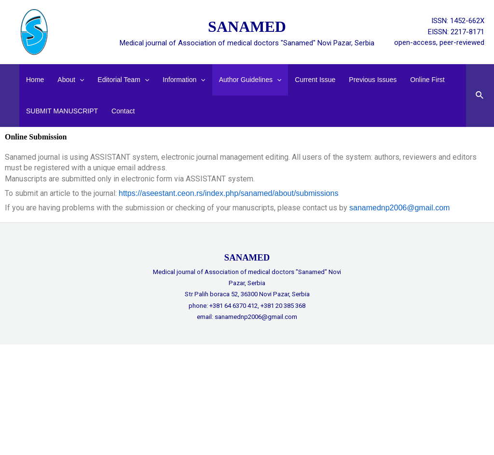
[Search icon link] (480, 95)
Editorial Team (123, 80)
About (70, 80)
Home (35, 79)
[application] (79, 80)
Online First (427, 79)
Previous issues (373, 79)
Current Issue (315, 79)
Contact (123, 111)
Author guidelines (250, 80)
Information (184, 80)
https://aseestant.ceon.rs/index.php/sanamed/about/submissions (228, 193)
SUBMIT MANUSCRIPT (62, 111)
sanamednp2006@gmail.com (399, 208)
